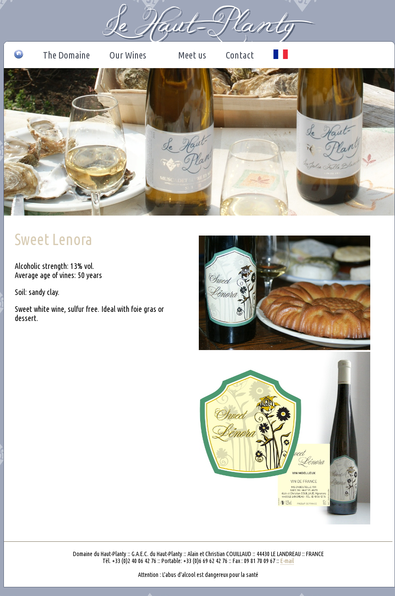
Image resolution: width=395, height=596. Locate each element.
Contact (240, 54)
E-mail (287, 560)
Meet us (192, 54)
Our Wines (130, 55)
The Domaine (66, 54)
